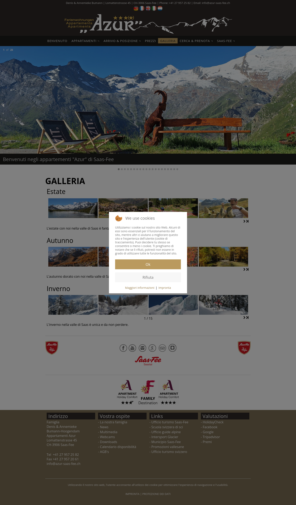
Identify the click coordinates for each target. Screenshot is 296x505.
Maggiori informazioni (139, 288)
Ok (148, 264)
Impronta (164, 288)
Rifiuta (148, 277)
